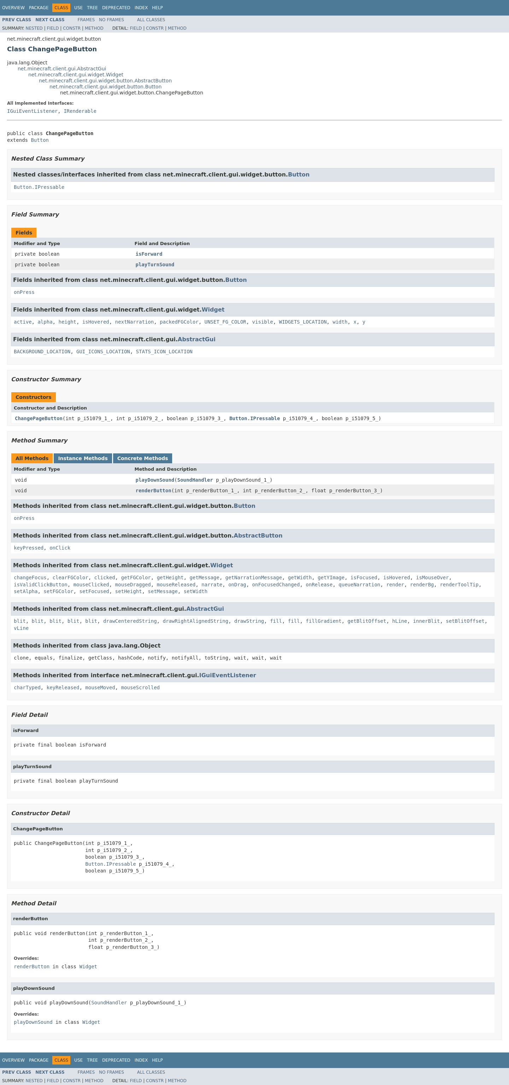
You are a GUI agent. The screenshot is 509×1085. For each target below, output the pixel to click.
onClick (59, 548)
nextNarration (134, 322)
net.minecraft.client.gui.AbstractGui (62, 68)
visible (262, 322)
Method (94, 28)
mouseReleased (176, 584)
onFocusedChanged (276, 584)
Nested (33, 28)
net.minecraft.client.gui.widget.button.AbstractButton (105, 80)
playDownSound (155, 480)
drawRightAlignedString (195, 621)
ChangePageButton (39, 418)
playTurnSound (155, 264)
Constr (72, 28)
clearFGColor (70, 577)
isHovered (95, 322)
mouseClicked (91, 584)
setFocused (94, 591)
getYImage (331, 577)
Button (40, 140)
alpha (44, 322)
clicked (104, 577)
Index (141, 7)
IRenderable (80, 111)
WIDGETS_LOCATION (303, 322)
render (395, 584)
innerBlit (426, 621)
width (340, 322)
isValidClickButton (41, 584)
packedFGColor (179, 322)
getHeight (170, 577)
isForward (149, 254)
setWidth (195, 591)
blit (20, 621)
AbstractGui (197, 339)
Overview (13, 7)
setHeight (128, 591)
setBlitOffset (465, 621)
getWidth (300, 577)
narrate (211, 584)
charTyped (27, 687)
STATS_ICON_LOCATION (164, 351)
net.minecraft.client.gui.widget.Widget (75, 74)
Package (38, 7)
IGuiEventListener (32, 111)
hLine (399, 621)
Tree (92, 7)
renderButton (153, 490)
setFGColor (58, 591)
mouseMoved (100, 687)
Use (78, 7)
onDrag (237, 584)
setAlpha (25, 591)
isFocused (364, 577)
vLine (21, 628)
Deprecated (116, 7)
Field (53, 28)
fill (276, 621)
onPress (24, 292)
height (67, 322)
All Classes (151, 19)
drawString (249, 621)
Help (157, 7)
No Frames (111, 19)
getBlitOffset (366, 621)
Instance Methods (82, 458)
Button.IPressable (39, 187)
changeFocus (30, 577)
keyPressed (28, 548)
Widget (213, 309)
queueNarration (359, 584)
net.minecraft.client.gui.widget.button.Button (105, 86)
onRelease (319, 584)
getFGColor (136, 577)
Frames (86, 19)
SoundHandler (195, 480)
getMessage (204, 577)
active (23, 322)
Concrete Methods (142, 458)
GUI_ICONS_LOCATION (103, 351)
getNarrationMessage (254, 577)
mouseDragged (133, 584)
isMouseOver (432, 577)
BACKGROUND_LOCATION (42, 351)
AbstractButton (258, 535)
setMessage (162, 591)
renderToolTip (459, 584)
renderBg (422, 584)
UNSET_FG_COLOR (225, 322)
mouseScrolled (140, 687)
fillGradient (323, 621)
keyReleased (63, 687)
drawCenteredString (130, 621)
